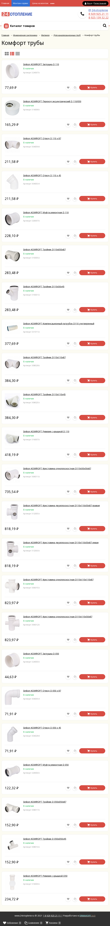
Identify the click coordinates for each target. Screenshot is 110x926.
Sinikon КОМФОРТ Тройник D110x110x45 (44, 394)
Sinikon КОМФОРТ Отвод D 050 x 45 (42, 727)
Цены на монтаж (40, 3)
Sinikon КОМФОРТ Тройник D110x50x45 (43, 286)
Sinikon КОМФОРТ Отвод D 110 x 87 (42, 138)
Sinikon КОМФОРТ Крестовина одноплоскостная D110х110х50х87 (57, 616)
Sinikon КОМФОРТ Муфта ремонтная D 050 (46, 764)
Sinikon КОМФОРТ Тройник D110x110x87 (44, 357)
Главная (5, 3)
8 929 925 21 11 (98, 14)
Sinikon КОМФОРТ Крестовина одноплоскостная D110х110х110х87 (58, 579)
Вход (89, 3)
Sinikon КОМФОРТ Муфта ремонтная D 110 (46, 212)
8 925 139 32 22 (98, 17)
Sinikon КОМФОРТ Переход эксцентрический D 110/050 (52, 101)
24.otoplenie (100, 10)
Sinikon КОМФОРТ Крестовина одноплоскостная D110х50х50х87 (57, 468)
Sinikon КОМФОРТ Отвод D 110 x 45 (42, 175)
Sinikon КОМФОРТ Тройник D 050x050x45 (44, 838)
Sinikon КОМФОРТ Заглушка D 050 (41, 653)
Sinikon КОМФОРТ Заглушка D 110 (41, 64)
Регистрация (100, 3)
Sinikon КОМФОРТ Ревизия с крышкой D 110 (46, 431)
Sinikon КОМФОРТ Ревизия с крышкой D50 (45, 875)
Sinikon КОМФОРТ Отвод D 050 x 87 (42, 690)
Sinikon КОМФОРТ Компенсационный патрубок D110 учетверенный (58, 323)
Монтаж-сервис (20, 3)
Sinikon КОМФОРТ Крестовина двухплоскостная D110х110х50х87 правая (61, 505)
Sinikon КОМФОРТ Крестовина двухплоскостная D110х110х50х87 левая (61, 542)
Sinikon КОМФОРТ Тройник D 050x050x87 (44, 801)
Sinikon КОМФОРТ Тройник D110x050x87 (44, 249)
